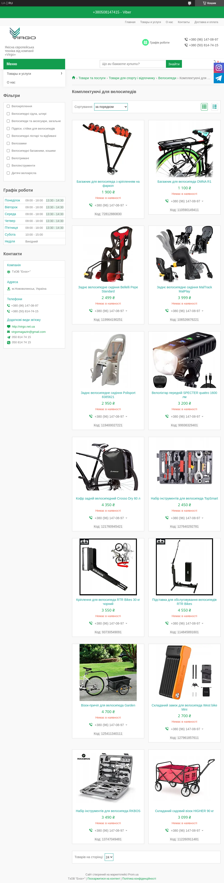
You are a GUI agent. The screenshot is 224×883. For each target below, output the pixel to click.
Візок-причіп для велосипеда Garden (108, 705)
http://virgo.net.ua (23, 326)
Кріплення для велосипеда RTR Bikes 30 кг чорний (108, 602)
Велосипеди (167, 78)
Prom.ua (133, 874)
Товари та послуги (91, 78)
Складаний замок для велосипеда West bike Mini (184, 707)
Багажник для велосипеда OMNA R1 (184, 181)
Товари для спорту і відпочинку (132, 78)
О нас (169, 22)
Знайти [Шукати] (173, 64)
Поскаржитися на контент (104, 878)
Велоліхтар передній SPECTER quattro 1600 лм (184, 395)
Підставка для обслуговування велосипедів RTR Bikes (184, 602)
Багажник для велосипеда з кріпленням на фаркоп (108, 184)
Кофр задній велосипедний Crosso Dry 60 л (108, 498)
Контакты (184, 22)
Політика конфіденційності (139, 878)
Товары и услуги (150, 22)
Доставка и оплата (206, 22)
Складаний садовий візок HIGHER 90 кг (184, 811)
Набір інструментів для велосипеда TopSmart (184, 498)
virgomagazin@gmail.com (28, 331)
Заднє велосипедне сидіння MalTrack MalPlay (184, 289)
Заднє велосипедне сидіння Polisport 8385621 (108, 395)
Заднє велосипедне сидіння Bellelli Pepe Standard (108, 289)
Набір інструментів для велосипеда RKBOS (108, 811)
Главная (130, 22)
